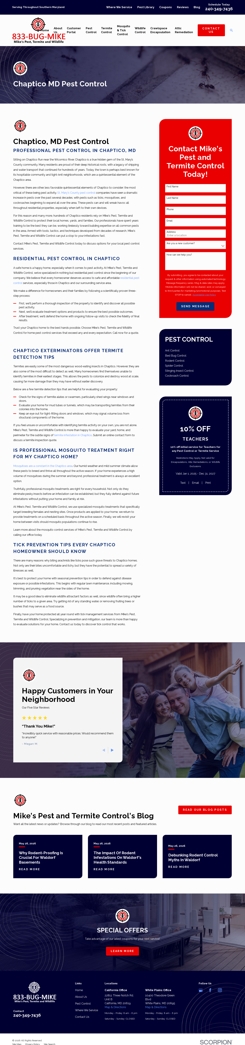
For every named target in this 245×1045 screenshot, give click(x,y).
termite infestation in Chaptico (73, 435)
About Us (81, 996)
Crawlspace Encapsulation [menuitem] (160, 30)
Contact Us (211, 30)
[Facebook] (210, 990)
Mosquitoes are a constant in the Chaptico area (42, 466)
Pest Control (83, 1003)
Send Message (195, 306)
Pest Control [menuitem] (91, 30)
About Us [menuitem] (58, 30)
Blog (197, 7)
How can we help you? (179, 254)
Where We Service (119, 7)
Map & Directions (115, 1007)
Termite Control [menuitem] (106, 30)
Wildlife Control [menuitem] (140, 30)
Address (171, 232)
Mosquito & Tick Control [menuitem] (123, 30)
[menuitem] (195, 350)
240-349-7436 (219, 8)
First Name (172, 186)
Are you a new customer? (181, 243)
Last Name (172, 198)
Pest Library (145, 7)
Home (79, 990)
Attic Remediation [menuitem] (184, 30)
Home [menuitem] (44, 30)
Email (170, 220)
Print (208, 482)
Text (183, 482)
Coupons (165, 7)
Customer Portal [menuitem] (74, 30)
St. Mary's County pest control (76, 192)
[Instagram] (220, 990)
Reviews (183, 7)
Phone (170, 209)
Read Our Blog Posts (205, 809)
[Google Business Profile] (201, 990)
